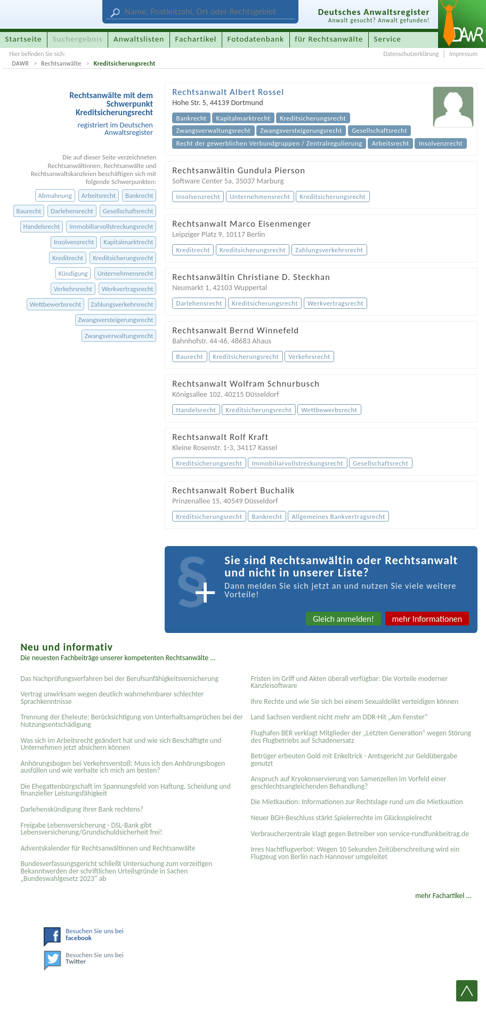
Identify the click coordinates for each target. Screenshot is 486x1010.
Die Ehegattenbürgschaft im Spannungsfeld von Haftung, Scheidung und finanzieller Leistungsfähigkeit (125, 790)
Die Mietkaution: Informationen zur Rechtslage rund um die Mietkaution (356, 801)
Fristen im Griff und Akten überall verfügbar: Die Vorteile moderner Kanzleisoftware (349, 682)
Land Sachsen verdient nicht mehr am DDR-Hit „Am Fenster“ (338, 717)
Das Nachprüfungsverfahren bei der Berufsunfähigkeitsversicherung (119, 678)
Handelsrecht (41, 226)
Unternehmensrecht (125, 273)
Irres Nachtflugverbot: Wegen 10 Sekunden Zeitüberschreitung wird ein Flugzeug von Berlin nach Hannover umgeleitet (354, 853)
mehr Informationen (427, 619)
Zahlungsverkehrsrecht (122, 304)
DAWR (20, 63)
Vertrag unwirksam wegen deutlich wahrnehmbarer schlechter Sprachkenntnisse (112, 698)
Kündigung (73, 273)
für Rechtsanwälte (329, 39)
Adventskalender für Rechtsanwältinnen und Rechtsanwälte (107, 848)
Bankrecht (139, 195)
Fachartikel (195, 39)
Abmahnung (54, 195)
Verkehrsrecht (73, 289)
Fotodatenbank (256, 39)
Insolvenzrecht (74, 242)
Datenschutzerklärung (411, 54)
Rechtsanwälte (61, 63)
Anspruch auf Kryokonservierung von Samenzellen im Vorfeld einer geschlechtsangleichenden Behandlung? (348, 782)
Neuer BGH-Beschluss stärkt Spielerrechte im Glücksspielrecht (341, 817)
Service (387, 39)
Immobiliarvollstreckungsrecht (111, 226)
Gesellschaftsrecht (128, 211)
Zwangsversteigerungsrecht (115, 320)
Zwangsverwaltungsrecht (119, 336)
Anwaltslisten (139, 39)
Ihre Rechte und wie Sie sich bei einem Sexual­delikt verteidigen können (354, 701)
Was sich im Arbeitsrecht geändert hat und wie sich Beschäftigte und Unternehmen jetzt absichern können (120, 744)
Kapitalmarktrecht (128, 242)
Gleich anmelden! (343, 619)
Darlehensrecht (72, 211)
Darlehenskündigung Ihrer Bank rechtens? (81, 809)
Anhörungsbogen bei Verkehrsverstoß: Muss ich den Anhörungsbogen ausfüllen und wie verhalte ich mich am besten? (122, 767)
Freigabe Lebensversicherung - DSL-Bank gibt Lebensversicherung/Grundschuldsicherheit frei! (91, 829)
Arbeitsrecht (99, 195)
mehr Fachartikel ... (443, 895)
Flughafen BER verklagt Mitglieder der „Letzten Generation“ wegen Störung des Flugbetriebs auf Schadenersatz (360, 736)
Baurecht (28, 211)
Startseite (23, 39)
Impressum (463, 54)
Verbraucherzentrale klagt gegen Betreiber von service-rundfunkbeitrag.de (359, 833)
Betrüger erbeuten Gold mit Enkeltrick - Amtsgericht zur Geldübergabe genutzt (353, 759)
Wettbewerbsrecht (55, 304)
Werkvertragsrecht (127, 289)
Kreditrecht (67, 258)
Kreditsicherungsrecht (125, 63)
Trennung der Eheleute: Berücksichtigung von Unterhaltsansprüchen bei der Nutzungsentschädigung (131, 720)
